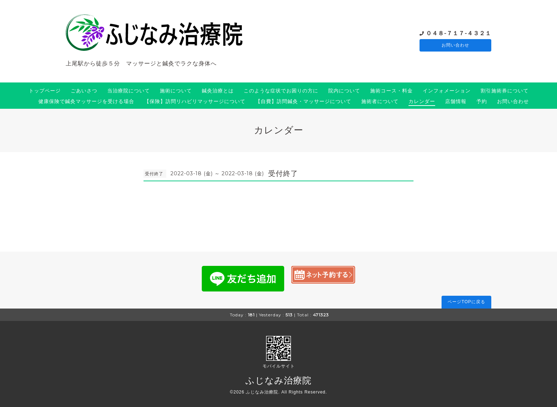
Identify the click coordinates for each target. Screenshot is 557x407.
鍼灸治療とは (218, 90)
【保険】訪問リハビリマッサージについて (194, 101)
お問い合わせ (455, 45)
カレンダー (422, 101)
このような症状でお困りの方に (281, 90)
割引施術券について (505, 90)
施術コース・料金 (391, 90)
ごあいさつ (84, 90)
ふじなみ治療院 (278, 380)
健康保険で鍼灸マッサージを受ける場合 (86, 101)
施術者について (380, 101)
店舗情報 (455, 101)
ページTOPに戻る (466, 301)
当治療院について (128, 90)
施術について (176, 90)
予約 (481, 101)
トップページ (45, 90)
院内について (344, 90)
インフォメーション (447, 90)
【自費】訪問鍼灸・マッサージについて (303, 101)
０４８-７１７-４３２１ (458, 33)
